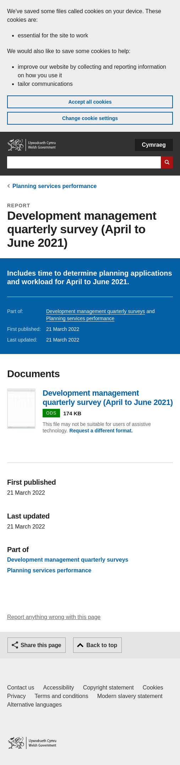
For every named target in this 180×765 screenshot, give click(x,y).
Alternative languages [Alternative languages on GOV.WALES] (34, 705)
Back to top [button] (101, 645)
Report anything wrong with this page (53, 617)
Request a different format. (101, 430)
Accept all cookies (89, 102)
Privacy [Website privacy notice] (16, 696)
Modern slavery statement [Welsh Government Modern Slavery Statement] (130, 696)
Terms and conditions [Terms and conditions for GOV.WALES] (61, 696)
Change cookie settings (90, 118)
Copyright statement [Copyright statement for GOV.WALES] (108, 688)
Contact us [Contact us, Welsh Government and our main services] (20, 688)
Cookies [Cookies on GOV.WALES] (153, 688)
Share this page (41, 645)
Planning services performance (54, 186)
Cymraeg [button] (154, 145)
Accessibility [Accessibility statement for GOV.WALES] (58, 688)
